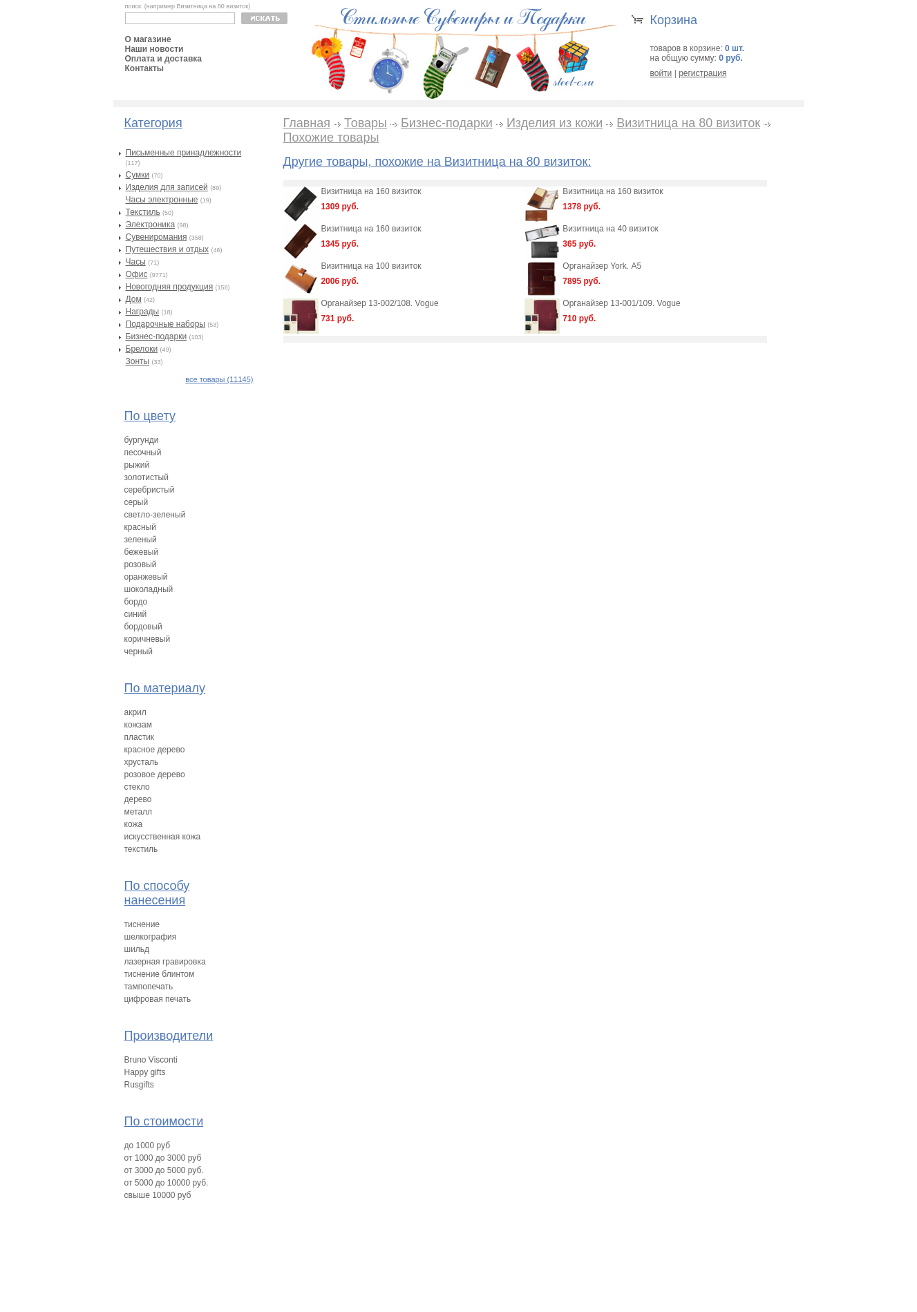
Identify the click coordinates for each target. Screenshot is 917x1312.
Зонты (138, 361)
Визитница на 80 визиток (688, 123)
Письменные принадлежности (184, 153)
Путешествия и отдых (167, 249)
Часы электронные (162, 200)
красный (140, 527)
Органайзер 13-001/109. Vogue (621, 303)
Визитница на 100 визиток (371, 266)
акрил (135, 712)
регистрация (702, 73)
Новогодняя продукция (170, 287)
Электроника (151, 224)
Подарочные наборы (165, 324)
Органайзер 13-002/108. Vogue (379, 303)
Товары (365, 123)
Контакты (144, 68)
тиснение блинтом (159, 974)
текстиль (141, 849)
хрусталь (141, 762)
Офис (137, 274)
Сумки (138, 175)
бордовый (143, 626)
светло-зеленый (155, 515)
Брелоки (142, 349)
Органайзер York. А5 (602, 266)
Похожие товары (331, 137)
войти (661, 73)
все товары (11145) (219, 379)
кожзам (138, 725)
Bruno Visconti (151, 1060)
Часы (136, 262)
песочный (143, 452)
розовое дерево (154, 774)
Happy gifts (145, 1072)
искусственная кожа (162, 837)
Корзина (674, 20)
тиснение (142, 924)
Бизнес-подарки (156, 336)
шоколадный (148, 589)
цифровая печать (157, 999)
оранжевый (146, 577)
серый (136, 502)
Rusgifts (139, 1085)
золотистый (146, 477)
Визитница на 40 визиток (611, 229)
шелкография (150, 937)
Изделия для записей (167, 187)
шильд (137, 949)
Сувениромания (156, 237)
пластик (139, 737)
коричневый (147, 639)
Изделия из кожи (555, 123)
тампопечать (148, 986)
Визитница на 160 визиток (371, 191)
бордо (136, 602)
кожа (133, 824)
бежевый (141, 552)
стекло (137, 787)
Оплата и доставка (163, 59)
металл (138, 812)
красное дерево (154, 749)
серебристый (149, 490)
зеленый (140, 539)
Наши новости (154, 49)
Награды (143, 311)
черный (138, 651)
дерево (138, 799)
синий (135, 614)
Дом (134, 299)
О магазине (148, 39)
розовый (140, 564)
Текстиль (143, 212)
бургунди (141, 440)
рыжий (137, 465)
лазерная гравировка (165, 962)
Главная (307, 123)
